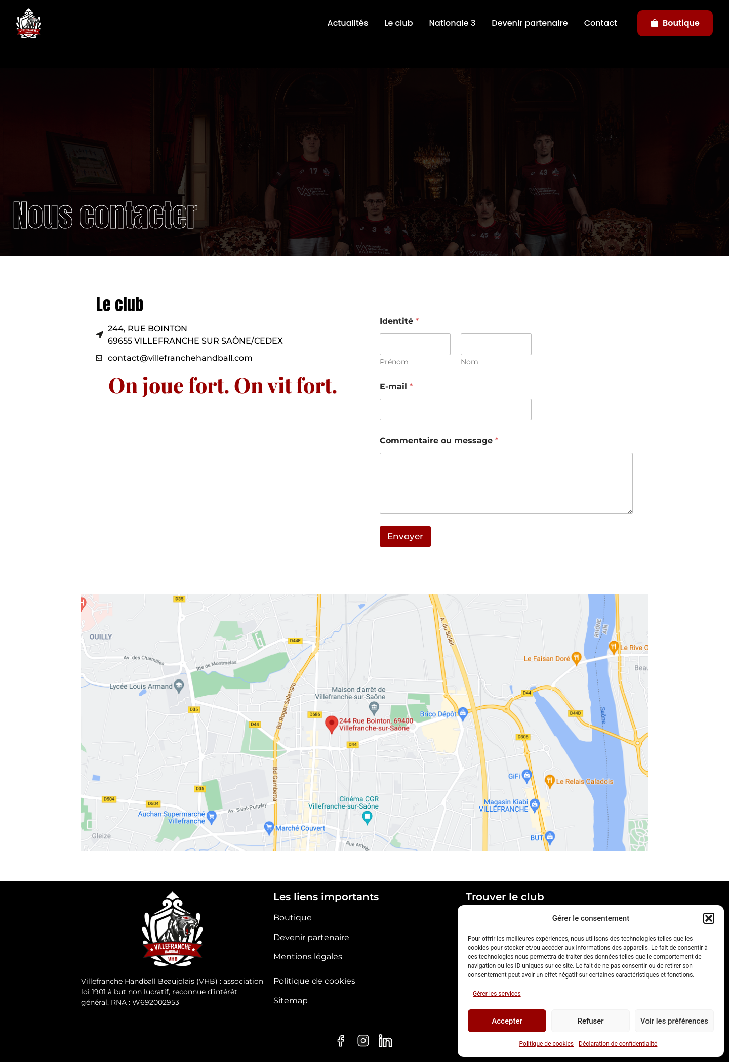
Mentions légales (307, 956)
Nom (469, 362)
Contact (600, 23)
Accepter (507, 1021)
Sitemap (290, 1000)
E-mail (396, 386)
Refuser (590, 1021)
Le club (398, 23)
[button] (709, 918)
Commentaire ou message (439, 440)
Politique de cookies (546, 1043)
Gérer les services (497, 993)
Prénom (394, 362)
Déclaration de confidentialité (618, 1043)
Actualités (348, 23)
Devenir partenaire (530, 23)
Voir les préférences (674, 1021)
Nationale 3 (452, 23)
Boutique (675, 23)
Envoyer (405, 536)
